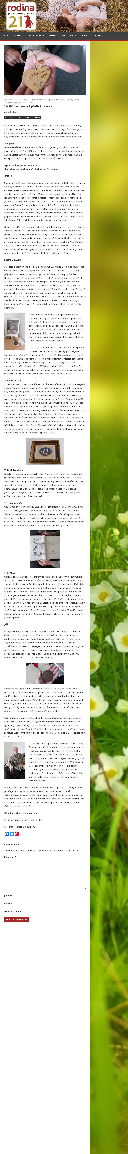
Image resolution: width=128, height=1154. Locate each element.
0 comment (63, 100)
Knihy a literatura (77, 100)
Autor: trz (47, 117)
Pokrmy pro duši (111, 100)
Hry (83, 36)
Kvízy (73, 36)
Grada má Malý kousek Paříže (27, 121)
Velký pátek (8, 355)
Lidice (65, 117)
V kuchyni (26, 58)
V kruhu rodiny (65, 103)
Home (5, 36)
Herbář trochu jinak (65, 1120)
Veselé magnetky (11, 435)
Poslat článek (36, 36)
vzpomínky (73, 117)
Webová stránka (50, 911)
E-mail (46, 903)
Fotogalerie (56, 36)
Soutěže (18, 36)
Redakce (52, 112)
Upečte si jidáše (55, 1030)
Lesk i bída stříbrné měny (60, 997)
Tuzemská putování (50, 103)
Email (6, 300)
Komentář (48, 857)
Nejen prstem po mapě (94, 100)
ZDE (78, 819)
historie (57, 117)
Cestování (8, 58)
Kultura (7, 175)
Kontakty (97, 36)
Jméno (46, 895)
